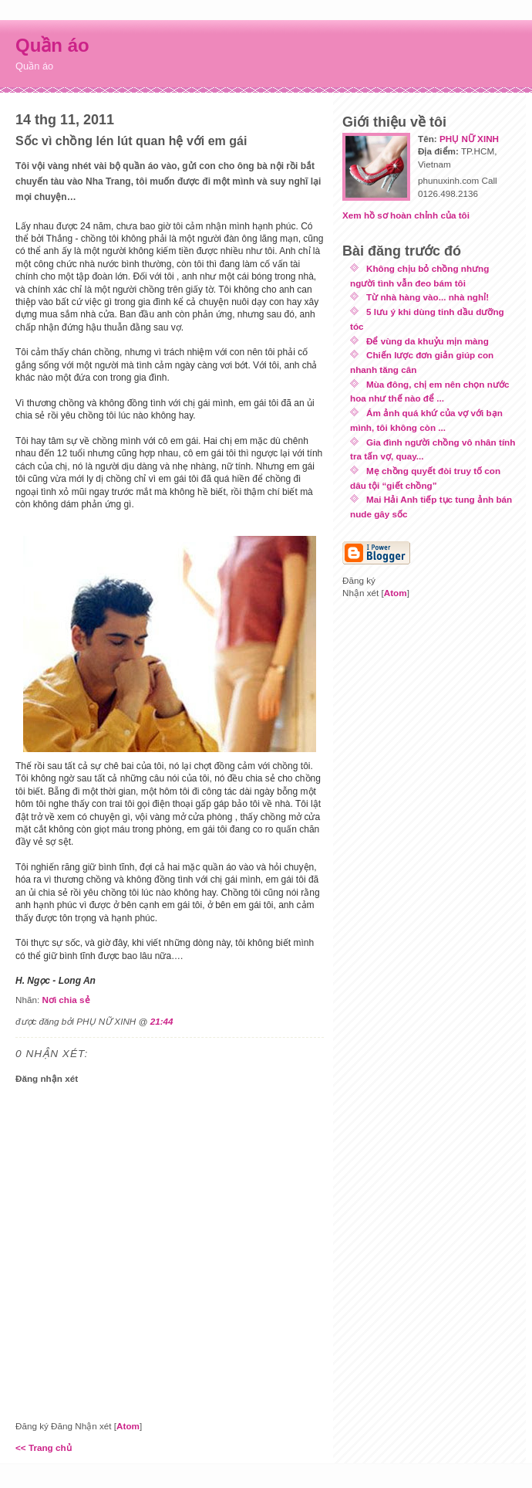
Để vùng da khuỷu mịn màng (427, 341)
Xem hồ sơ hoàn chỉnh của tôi (406, 215)
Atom (128, 1426)
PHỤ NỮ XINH (469, 139)
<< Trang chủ (43, 1447)
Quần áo (52, 45)
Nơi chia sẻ (65, 1000)
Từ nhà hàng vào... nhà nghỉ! (427, 297)
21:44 (161, 1021)
